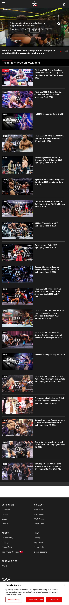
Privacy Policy (7, 538)
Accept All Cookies (35, 600)
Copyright (5, 542)
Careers (5, 514)
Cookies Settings (13, 600)
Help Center (38, 542)
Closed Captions (40, 552)
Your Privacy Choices (10, 552)
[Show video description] (60, 51)
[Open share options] (66, 51)
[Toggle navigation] (3, 3)
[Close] (65, 585)
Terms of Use (7, 547)
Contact (5, 524)
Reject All (54, 600)
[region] (34, 593)
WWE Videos (39, 514)
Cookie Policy (39, 547)
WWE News (38, 510)
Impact (4, 519)
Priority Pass (39, 524)
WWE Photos (39, 519)
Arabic (4, 566)
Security (37, 538)
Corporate (6, 510)
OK (34, 30)
